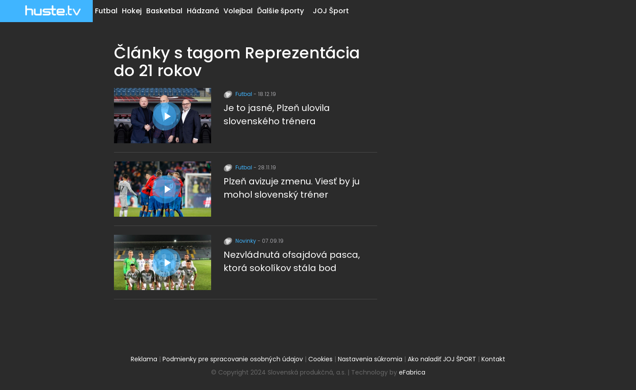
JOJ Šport (331, 11)
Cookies (320, 359)
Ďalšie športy (280, 11)
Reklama (144, 359)
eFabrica (412, 372)
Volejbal (238, 11)
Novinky (240, 241)
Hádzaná (203, 11)
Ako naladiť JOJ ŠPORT (442, 359)
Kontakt (493, 359)
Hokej (132, 11)
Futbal (106, 11)
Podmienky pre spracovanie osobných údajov (233, 359)
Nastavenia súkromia (370, 359)
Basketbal (164, 11)
